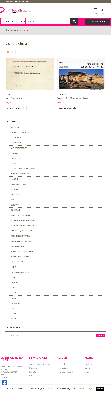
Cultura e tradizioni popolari (23, 169)
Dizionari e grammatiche (21, 174)
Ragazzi (14, 277)
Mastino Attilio (69, 98)
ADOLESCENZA (16, 127)
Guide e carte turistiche (20, 215)
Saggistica (15, 293)
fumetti (14, 200)
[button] (97, 22)
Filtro (101, 335)
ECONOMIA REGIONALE (19, 184)
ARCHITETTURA (16, 143)
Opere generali (17, 262)
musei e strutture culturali (22, 251)
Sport (13, 308)
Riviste (13, 288)
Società (14, 298)
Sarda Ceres (11, 94)
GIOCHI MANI (15, 210)
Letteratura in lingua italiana (23, 220)
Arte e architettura (19, 148)
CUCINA (13, 164)
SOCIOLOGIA (15, 303)
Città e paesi (16, 158)
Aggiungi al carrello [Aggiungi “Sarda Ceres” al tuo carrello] (16, 108)
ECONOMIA (15, 179)
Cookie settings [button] (85, 388)
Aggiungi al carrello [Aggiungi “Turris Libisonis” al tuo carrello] (67, 108)
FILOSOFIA (14, 189)
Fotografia (15, 195)
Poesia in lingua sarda (20, 272)
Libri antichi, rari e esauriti (21, 231)
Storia (13, 313)
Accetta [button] (100, 389)
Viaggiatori (15, 319)
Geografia (15, 205)
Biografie (14, 153)
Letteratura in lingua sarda (22, 226)
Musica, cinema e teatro (20, 257)
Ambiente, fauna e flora (20, 133)
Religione (14, 282)
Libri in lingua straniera (20, 236)
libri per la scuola (18, 246)
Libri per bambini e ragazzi (21, 241)
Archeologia (16, 138)
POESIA (13, 267)
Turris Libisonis (63, 94)
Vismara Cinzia (17, 98)
